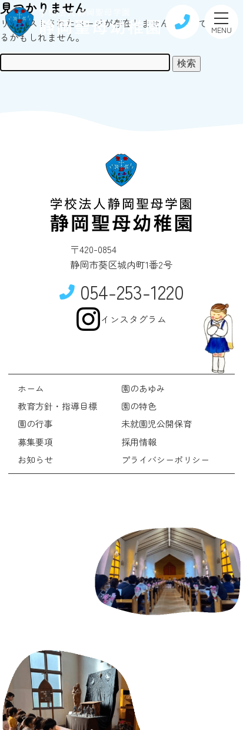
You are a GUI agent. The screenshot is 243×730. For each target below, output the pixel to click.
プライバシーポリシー (165, 459)
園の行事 (35, 423)
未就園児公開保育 (156, 423)
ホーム (31, 388)
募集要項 (35, 442)
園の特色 (139, 406)
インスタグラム (121, 319)
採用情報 (139, 442)
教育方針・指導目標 (57, 406)
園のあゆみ (143, 388)
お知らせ (35, 459)
